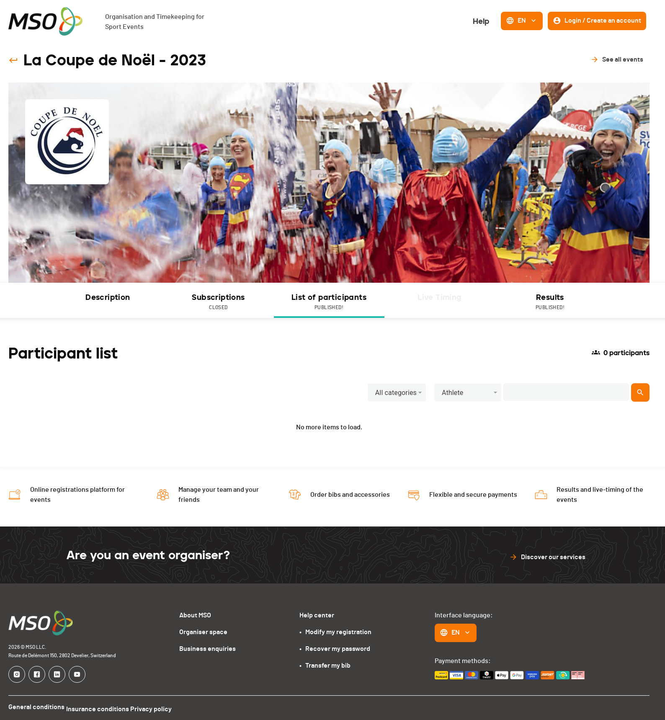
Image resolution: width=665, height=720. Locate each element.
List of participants (329, 302)
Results (550, 302)
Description (107, 297)
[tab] (108, 300)
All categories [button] (396, 393)
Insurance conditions (102, 707)
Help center (316, 615)
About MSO (195, 615)
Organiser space (203, 632)
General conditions (36, 707)
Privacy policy (161, 707)
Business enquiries (207, 648)
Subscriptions (218, 302)
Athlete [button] (453, 393)
